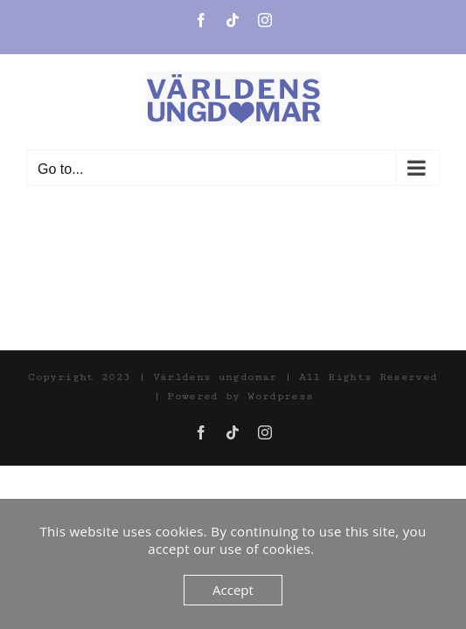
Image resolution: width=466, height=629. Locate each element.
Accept (233, 589)
